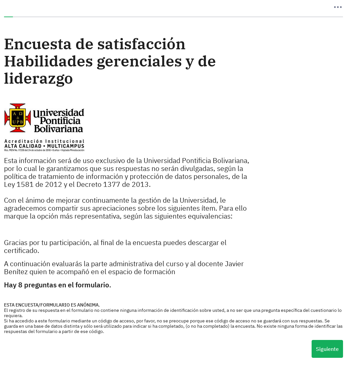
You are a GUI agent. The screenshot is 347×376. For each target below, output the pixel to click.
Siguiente (327, 349)
